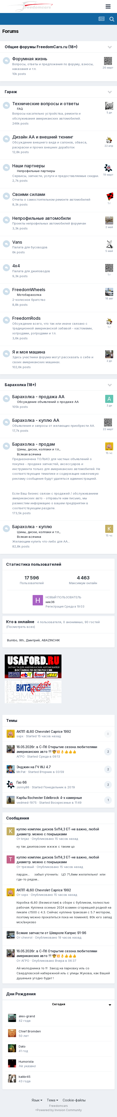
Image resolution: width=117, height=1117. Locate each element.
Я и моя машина (28, 351)
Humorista (26, 1061)
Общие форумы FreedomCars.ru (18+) (41, 46)
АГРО (21, 756)
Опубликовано (55, 839)
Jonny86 (23, 787)
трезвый (27, 867)
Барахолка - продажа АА (38, 396)
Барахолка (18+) (20, 384)
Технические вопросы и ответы (45, 103)
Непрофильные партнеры (36, 171)
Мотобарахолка (29, 295)
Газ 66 (22, 782)
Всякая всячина (29, 454)
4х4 (16, 265)
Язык (37, 1100)
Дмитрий (33, 640)
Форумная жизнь (29, 58)
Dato (22, 1046)
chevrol (26, 937)
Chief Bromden (30, 1031)
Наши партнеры (28, 165)
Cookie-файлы (74, 1100)
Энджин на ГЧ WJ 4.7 (34, 767)
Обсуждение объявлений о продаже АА (48, 402)
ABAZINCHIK (51, 640)
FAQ (20, 109)
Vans (17, 242)
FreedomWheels (28, 289)
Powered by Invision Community (59, 1110)
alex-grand (27, 1016)
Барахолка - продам (33, 444)
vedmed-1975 (27, 802)
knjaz (25, 839)
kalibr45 (24, 1076)
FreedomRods (26, 318)
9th (21, 640)
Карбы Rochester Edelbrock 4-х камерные (49, 798)
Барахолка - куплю (32, 526)
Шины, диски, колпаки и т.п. (38, 449)
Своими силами (28, 194)
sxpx (20, 736)
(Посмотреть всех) (20, 627)
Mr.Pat (21, 772)
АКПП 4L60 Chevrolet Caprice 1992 (44, 731)
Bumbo (12, 640)
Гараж (11, 91)
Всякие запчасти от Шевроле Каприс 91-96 (51, 933)
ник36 (50, 602)
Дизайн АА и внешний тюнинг (42, 136)
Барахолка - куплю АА (35, 420)
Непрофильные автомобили (41, 218)
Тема (52, 1100)
